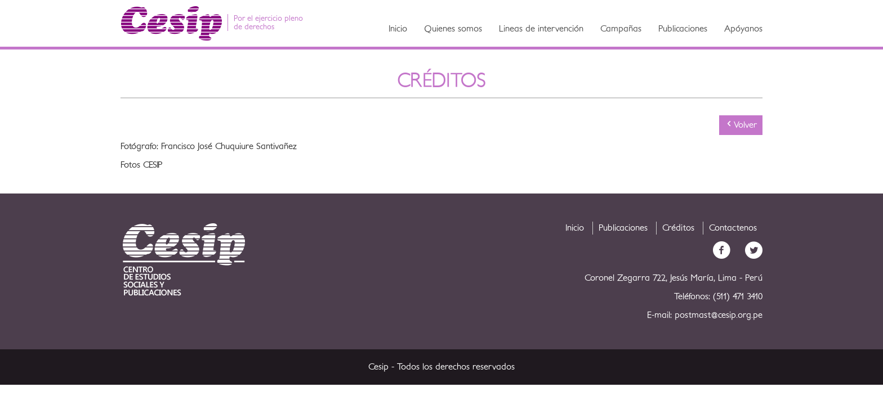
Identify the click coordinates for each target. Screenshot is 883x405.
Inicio (398, 28)
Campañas (620, 28)
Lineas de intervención (541, 28)
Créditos (678, 227)
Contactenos (733, 227)
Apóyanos (743, 28)
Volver (741, 124)
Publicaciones (682, 28)
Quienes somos (453, 28)
